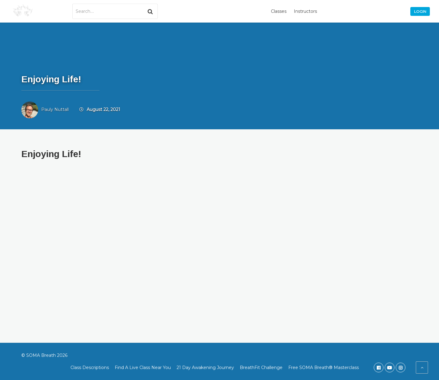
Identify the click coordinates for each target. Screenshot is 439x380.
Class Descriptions (89, 367)
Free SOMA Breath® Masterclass (323, 367)
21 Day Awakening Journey (205, 367)
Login (420, 11)
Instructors (305, 11)
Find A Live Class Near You (143, 367)
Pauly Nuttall (55, 109)
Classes (278, 11)
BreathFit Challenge (261, 367)
